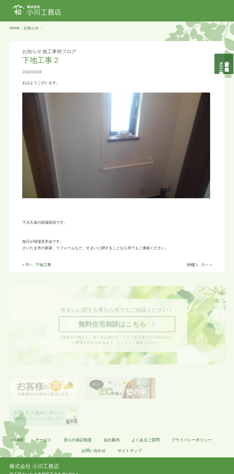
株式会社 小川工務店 (34, 440)
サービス (43, 414)
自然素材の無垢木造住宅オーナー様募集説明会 (224, 64)
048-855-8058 (26, 454)
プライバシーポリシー (191, 414)
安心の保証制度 (78, 414)
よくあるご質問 (145, 414)
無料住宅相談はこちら (112, 325)
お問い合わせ (94, 424)
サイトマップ (130, 424)
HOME (18, 414)
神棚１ (193, 264)
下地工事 (43, 264)
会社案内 (112, 414)
